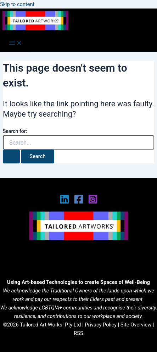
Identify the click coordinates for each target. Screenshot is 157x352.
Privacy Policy (101, 325)
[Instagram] (93, 202)
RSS (78, 333)
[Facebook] (79, 202)
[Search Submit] (11, 156)
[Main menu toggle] (15, 43)
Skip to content (17, 4)
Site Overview (135, 325)
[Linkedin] (64, 202)
